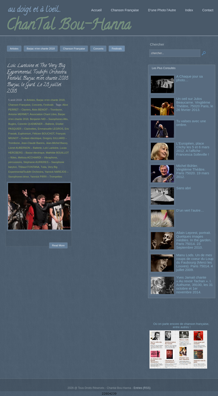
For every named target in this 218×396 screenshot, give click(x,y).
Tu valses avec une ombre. (191, 123)
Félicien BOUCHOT (43, 133)
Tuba (44, 167)
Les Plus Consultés (164, 68)
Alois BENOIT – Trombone (47, 109)
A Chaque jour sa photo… (189, 78)
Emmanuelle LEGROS (50, 128)
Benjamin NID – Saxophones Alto (49, 119)
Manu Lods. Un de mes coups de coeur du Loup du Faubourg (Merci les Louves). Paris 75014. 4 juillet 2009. (194, 262)
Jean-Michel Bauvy (56, 143)
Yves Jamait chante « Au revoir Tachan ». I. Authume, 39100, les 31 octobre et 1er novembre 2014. (194, 284)
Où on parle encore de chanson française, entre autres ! (181, 325)
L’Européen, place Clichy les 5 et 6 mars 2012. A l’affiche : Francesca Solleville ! (192, 148)
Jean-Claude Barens (33, 143)
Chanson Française (19, 104)
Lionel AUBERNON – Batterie (25, 147)
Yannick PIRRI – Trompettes (46, 176)
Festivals (48, 104)
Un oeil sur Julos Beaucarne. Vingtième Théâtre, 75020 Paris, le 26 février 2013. (194, 104)
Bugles (12, 123)
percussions (15, 162)
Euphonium (24, 133)
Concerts (37, 104)
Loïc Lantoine (50, 147)
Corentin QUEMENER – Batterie (36, 123)
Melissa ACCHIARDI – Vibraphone (37, 157)
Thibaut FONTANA (28, 167)
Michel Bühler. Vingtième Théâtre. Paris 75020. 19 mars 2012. (192, 171)
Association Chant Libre (43, 114)
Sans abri (183, 188)
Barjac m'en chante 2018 (50, 100)
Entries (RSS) (142, 388)
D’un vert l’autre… (190, 210)
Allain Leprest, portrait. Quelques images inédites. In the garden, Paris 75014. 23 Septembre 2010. (194, 240)
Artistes (31, 100)
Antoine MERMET (18, 114)
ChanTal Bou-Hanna (68, 26)
